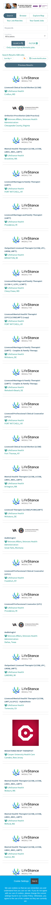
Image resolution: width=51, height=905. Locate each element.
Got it (34, 881)
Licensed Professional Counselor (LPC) (23, 604)
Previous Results (25, 65)
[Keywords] (25, 28)
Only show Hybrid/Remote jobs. (21, 47)
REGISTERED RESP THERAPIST (18, 750)
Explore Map (38, 15)
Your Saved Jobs (37, 20)
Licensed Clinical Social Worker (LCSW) (22, 87)
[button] (33, 43)
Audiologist (10, 538)
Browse (23, 15)
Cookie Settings (21, 881)
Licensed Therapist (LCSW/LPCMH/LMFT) (23, 509)
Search (10, 15)
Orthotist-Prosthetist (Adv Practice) (21, 115)
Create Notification (37, 58)
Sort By (7, 58)
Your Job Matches (15, 20)
